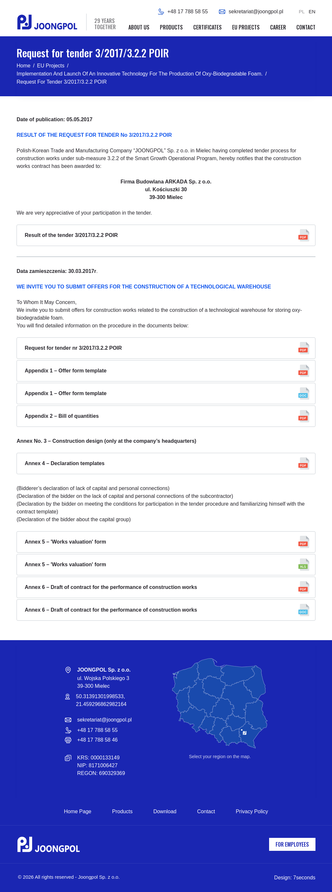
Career (278, 27)
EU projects (246, 27)
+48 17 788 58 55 (187, 11)
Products (171, 27)
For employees (292, 844)
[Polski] (302, 12)
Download (164, 811)
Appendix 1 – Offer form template (66, 370)
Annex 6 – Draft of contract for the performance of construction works (111, 587)
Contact (305, 27)
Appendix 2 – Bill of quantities (62, 416)
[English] (312, 12)
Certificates (207, 27)
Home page (77, 811)
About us (138, 27)
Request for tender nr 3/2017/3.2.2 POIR (73, 348)
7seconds (304, 877)
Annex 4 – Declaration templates (64, 463)
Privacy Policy (252, 811)
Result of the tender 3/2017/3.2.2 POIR (71, 235)
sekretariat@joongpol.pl (256, 11)
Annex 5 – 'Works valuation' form (65, 542)
